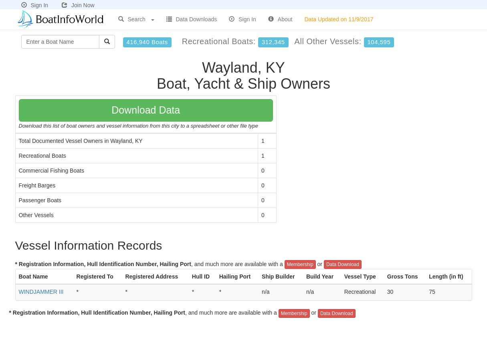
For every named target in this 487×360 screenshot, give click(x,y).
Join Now (78, 5)
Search (136, 19)
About (280, 19)
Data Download (342, 264)
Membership (300, 264)
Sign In (34, 5)
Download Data (145, 110)
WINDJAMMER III (41, 292)
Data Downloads (191, 19)
